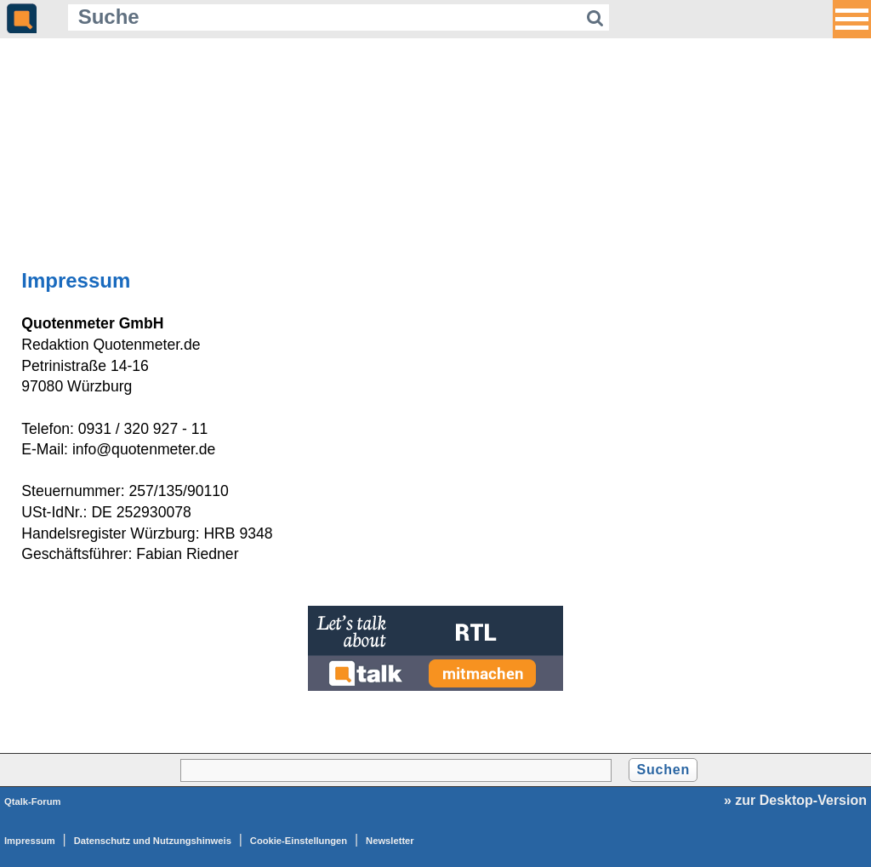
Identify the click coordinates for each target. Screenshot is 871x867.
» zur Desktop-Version (795, 800)
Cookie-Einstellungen (298, 841)
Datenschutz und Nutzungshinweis (152, 841)
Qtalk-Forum (32, 801)
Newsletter (390, 841)
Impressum (29, 841)
